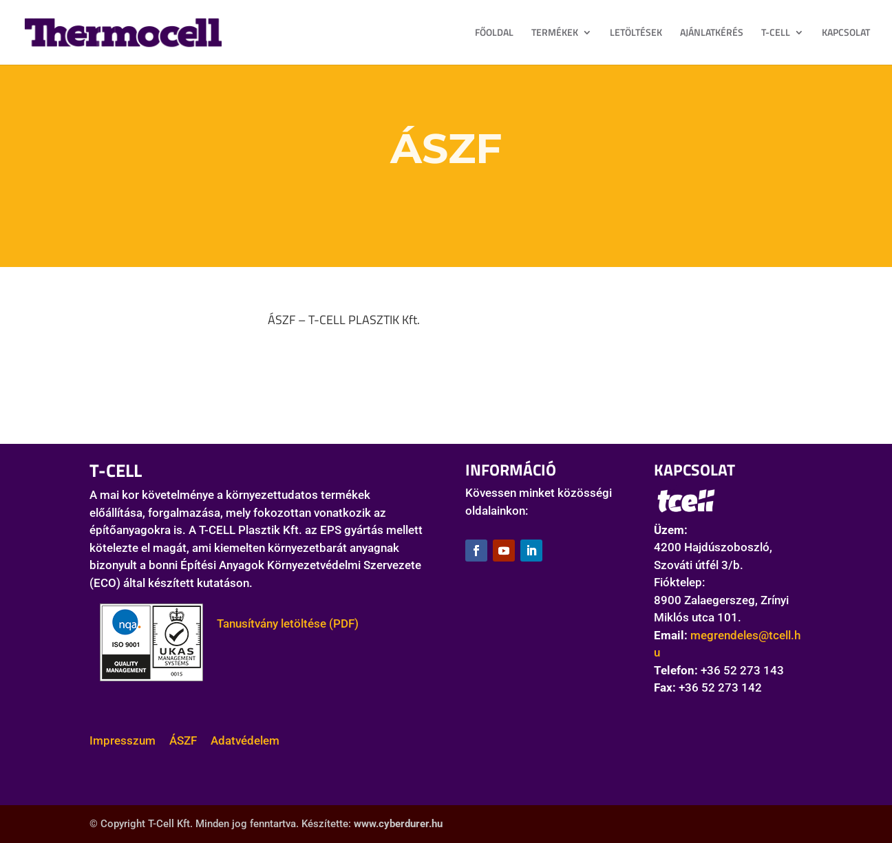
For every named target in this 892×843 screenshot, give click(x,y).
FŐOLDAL (494, 33)
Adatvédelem (245, 740)
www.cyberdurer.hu (398, 824)
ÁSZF (183, 740)
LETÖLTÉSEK (636, 33)
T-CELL (775, 33)
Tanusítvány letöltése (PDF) (281, 623)
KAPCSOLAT (846, 33)
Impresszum (122, 740)
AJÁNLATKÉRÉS (711, 33)
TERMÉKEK (554, 33)
